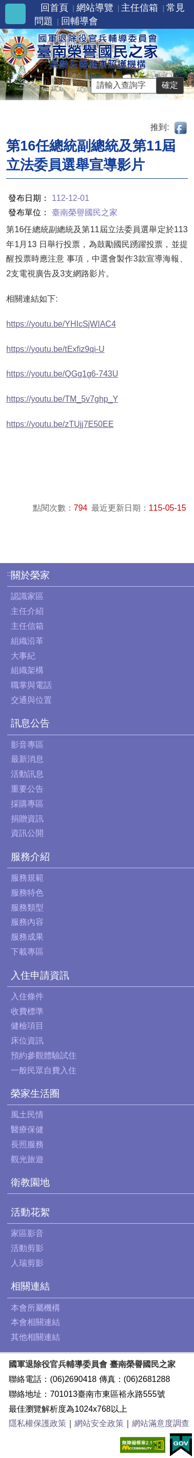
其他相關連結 (35, 1337)
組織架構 (27, 670)
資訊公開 (27, 833)
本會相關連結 (35, 1322)
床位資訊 (27, 1040)
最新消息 (27, 759)
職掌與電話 (31, 685)
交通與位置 (31, 700)
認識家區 (27, 596)
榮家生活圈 (35, 1093)
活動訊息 (27, 774)
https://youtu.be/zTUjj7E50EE (59, 424)
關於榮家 (30, 575)
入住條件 (27, 996)
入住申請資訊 (40, 975)
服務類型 (27, 907)
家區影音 (27, 1233)
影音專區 (27, 744)
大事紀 (23, 655)
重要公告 (27, 788)
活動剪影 (27, 1248)
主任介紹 (27, 611)
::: (10, 573)
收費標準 (27, 1011)
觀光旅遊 (27, 1159)
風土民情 (27, 1114)
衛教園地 (30, 1182)
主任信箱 (139, 8)
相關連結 (30, 1286)
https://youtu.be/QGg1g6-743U (62, 373)
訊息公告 (30, 723)
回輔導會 (79, 21)
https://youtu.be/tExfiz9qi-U (55, 349)
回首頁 (54, 8)
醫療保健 (27, 1129)
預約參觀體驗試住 (43, 1055)
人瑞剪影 (27, 1263)
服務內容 (27, 922)
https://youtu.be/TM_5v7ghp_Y (62, 399)
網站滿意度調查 (160, 1423)
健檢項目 (27, 1025)
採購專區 (27, 803)
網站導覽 (94, 8)
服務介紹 (30, 856)
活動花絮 (30, 1212)
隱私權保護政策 (37, 1423)
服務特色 (27, 892)
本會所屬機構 (35, 1307)
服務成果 (27, 936)
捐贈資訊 (27, 818)
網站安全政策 (99, 1423)
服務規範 (27, 877)
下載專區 (27, 951)
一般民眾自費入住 (43, 1070)
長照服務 (27, 1144)
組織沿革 (27, 641)
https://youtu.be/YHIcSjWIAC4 (60, 324)
